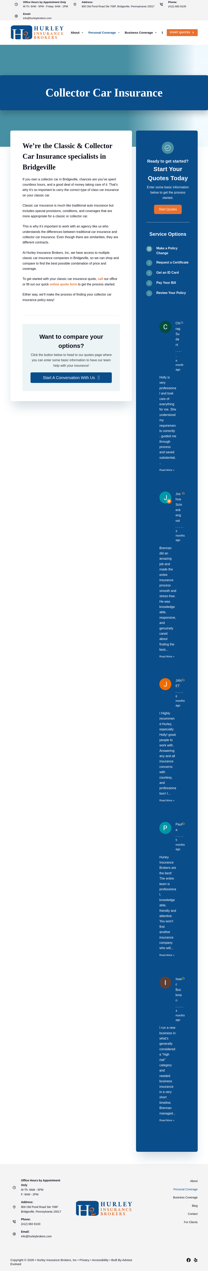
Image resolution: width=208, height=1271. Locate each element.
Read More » (166, 470)
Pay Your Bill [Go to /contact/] (166, 282)
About (78, 32)
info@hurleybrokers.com (37, 18)
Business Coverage (141, 32)
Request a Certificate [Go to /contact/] (172, 262)
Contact (192, 1213)
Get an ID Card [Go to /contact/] (167, 272)
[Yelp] (196, 1260)
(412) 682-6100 (177, 6)
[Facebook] (189, 1260)
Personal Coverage (104, 32)
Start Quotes (182, 32)
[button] (71, 377)
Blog (195, 1205)
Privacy (84, 1260)
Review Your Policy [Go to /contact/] (171, 293)
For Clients (191, 1222)
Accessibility (100, 1260)
